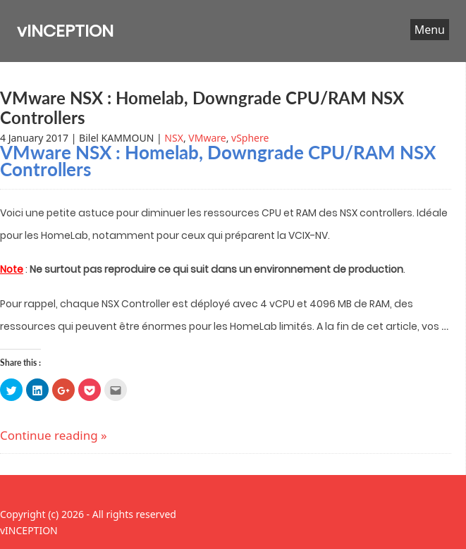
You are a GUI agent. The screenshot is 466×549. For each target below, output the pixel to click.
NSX (173, 137)
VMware (207, 137)
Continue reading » (53, 435)
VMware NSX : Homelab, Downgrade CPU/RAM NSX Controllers (202, 107)
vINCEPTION (65, 30)
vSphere (250, 137)
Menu (430, 29)
